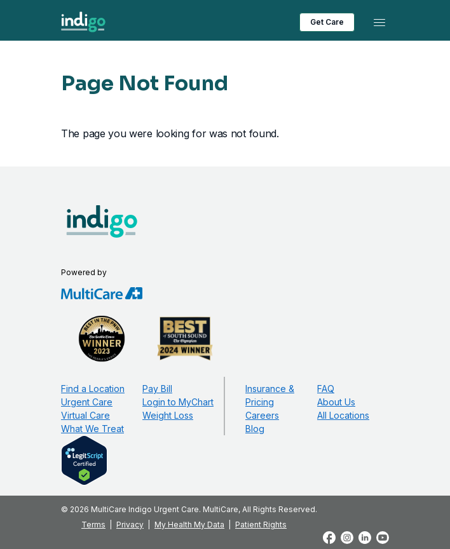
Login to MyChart (178, 401)
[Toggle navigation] (379, 22)
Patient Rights (261, 524)
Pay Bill (157, 388)
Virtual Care (85, 415)
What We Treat (92, 428)
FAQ (325, 388)
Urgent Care (86, 401)
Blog (254, 428)
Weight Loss (167, 415)
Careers (262, 415)
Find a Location (93, 388)
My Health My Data (189, 524)
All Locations (343, 415)
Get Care (327, 22)
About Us (336, 401)
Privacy (130, 524)
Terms (93, 524)
